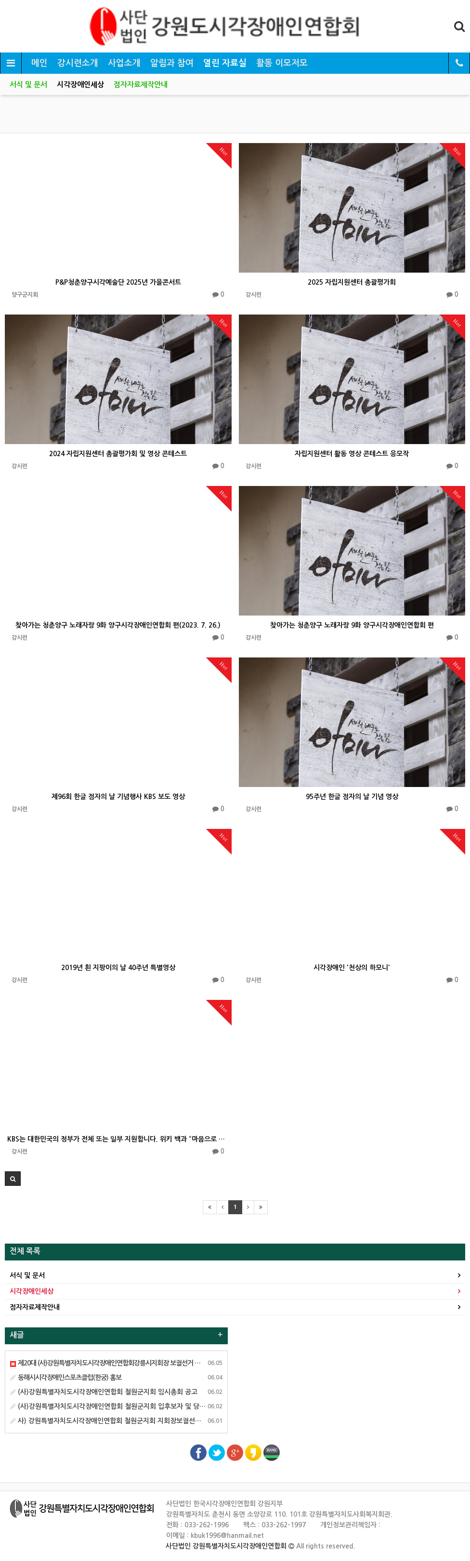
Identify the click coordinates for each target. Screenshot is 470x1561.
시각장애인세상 (80, 84)
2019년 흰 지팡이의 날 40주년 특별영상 (118, 967)
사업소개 (124, 63)
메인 (39, 63)
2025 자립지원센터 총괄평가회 (352, 282)
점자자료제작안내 (141, 84)
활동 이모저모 (282, 63)
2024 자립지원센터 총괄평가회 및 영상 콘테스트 (118, 453)
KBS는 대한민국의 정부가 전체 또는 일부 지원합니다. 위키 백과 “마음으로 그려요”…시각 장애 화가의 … (118, 1139)
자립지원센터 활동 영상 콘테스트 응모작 (352, 453)
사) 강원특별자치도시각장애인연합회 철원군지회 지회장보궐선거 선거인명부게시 (128, 1420)
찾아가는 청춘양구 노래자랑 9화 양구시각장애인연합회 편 (352, 625)
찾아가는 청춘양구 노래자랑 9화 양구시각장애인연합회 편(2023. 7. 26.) (118, 625)
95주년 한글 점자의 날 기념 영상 (352, 796)
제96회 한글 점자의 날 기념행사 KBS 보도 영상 (118, 796)
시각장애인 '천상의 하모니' (351, 967)
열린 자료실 (225, 63)
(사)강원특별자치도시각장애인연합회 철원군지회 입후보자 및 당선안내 (114, 1406)
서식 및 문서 (28, 84)
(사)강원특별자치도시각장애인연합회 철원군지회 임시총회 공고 (103, 1392)
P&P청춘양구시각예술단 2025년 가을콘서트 (118, 282)
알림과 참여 (172, 63)
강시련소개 (77, 63)
